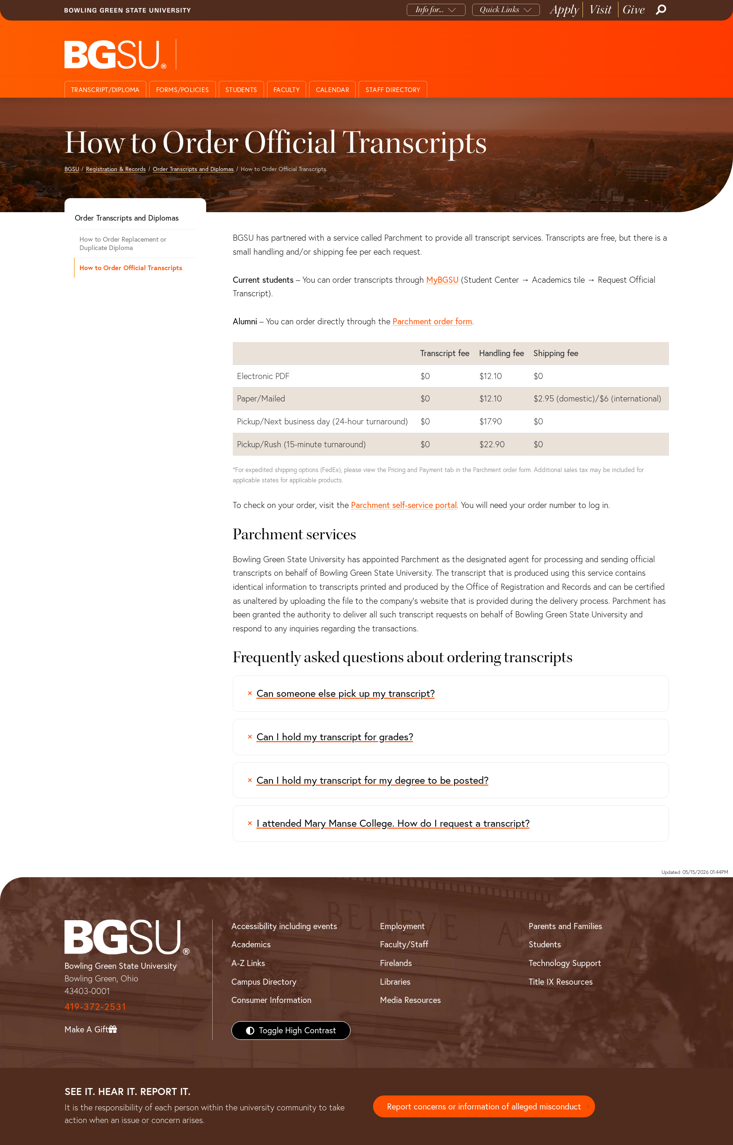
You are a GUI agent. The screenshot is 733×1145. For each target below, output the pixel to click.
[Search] (660, 9)
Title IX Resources (561, 981)
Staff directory (393, 90)
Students (241, 90)
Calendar (332, 90)
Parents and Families (565, 926)
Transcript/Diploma (105, 90)
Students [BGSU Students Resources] (545, 944)
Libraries (395, 981)
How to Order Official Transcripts (130, 267)
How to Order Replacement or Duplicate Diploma (122, 243)
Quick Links (499, 9)
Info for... (430, 9)
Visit (600, 9)
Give (633, 9)
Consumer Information (271, 1000)
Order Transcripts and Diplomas (193, 168)
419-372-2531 (95, 1006)
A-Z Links (248, 963)
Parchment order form (432, 321)
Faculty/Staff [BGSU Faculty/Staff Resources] (404, 944)
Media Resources (410, 1000)
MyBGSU (442, 279)
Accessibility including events (284, 926)
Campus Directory (263, 981)
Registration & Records (116, 168)
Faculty (286, 90)
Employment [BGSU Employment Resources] (402, 926)
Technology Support (565, 963)
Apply (564, 9)
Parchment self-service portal (404, 505)
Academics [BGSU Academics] (251, 944)
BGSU (72, 168)
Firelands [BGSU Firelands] (396, 963)
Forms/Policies (182, 90)
